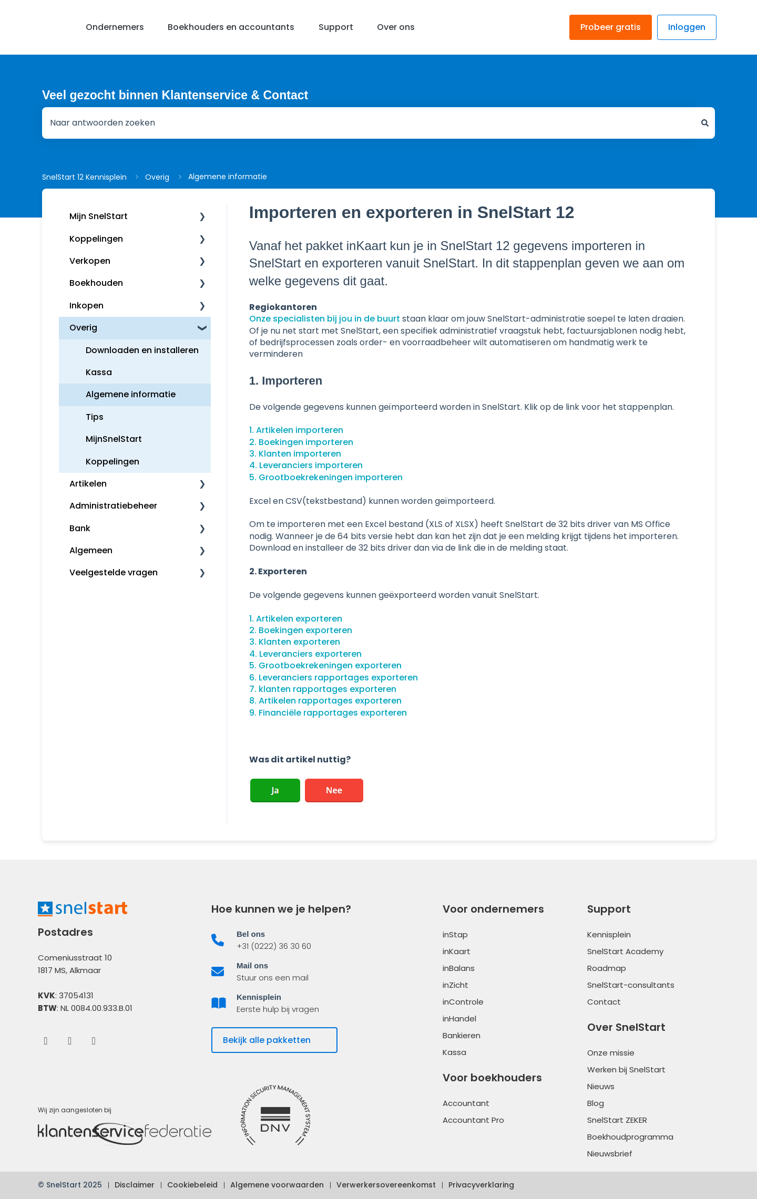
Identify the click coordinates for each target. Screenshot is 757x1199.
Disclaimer (135, 1185)
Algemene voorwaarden (277, 1185)
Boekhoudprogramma (630, 1136)
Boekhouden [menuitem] (96, 283)
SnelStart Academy (625, 951)
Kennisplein (609, 934)
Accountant (466, 1103)
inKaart (456, 951)
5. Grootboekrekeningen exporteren (325, 665)
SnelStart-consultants (630, 984)
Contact (604, 1001)
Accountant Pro (473, 1119)
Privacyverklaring (481, 1185)
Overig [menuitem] (83, 328)
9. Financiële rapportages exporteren (328, 713)
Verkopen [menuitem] (89, 261)
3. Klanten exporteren (294, 642)
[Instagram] (94, 1040)
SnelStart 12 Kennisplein (84, 177)
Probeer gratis (610, 27)
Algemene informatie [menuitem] (131, 394)
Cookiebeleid (192, 1185)
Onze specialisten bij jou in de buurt (324, 319)
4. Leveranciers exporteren (305, 654)
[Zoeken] (705, 123)
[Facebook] (45, 1040)
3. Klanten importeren (295, 454)
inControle (463, 1001)
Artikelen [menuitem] (88, 484)
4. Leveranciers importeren (306, 465)
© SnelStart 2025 (70, 1185)
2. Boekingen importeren (301, 442)
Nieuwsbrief (609, 1153)
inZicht (455, 984)
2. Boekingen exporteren (300, 630)
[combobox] (368, 123)
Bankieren (461, 1035)
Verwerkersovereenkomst (386, 1185)
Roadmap (606, 968)
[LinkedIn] (69, 1040)
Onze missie (611, 1052)
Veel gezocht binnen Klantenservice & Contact (175, 95)
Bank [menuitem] (79, 528)
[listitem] (291, 940)
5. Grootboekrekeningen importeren (326, 477)
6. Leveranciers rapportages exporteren (333, 677)
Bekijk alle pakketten (267, 1040)
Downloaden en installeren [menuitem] (142, 350)
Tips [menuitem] (95, 417)
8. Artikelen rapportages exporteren (325, 701)
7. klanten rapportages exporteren (322, 689)
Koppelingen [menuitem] (96, 239)
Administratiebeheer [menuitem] (113, 506)
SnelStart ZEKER (617, 1119)
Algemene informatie (227, 176)
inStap (455, 934)
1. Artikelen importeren (296, 430)
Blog (595, 1103)
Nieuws (601, 1086)
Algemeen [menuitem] (90, 550)
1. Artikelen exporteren (295, 619)
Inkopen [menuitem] (86, 305)
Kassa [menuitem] (99, 372)
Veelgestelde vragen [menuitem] (113, 572)
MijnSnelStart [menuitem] (114, 439)
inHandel (459, 1018)
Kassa (454, 1052)
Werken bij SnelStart (626, 1069)
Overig (157, 177)
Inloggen (686, 27)
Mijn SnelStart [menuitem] (98, 216)
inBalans (459, 968)
